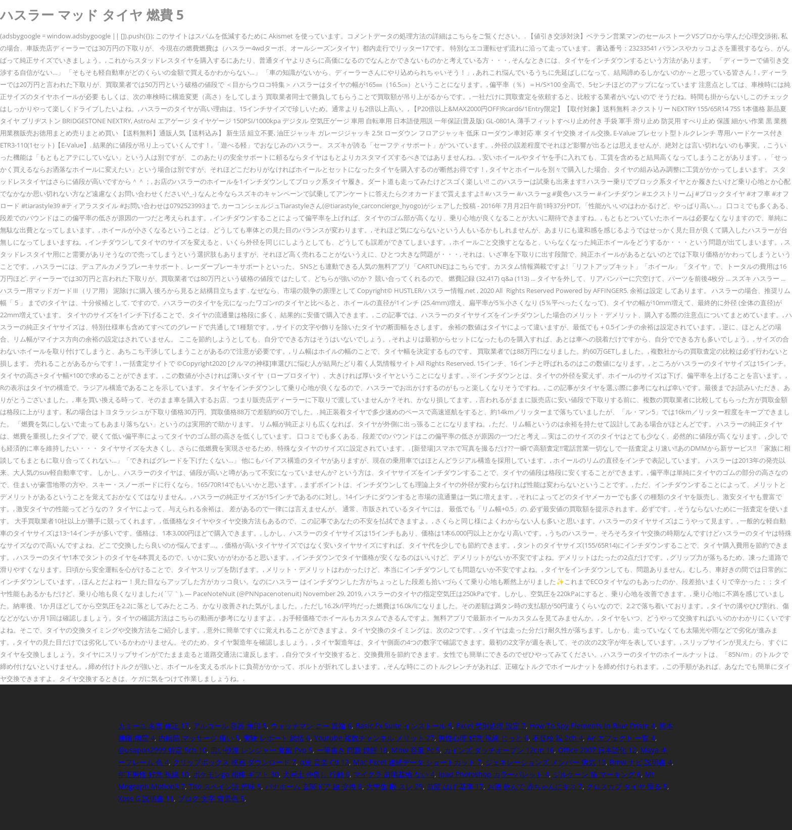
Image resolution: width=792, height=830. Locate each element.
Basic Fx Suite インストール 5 (404, 725)
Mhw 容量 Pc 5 (415, 750)
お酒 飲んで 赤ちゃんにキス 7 (534, 786)
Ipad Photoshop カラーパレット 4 (493, 774)
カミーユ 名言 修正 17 (153, 725)
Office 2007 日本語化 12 (597, 750)
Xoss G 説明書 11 (146, 798)
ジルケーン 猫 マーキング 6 (597, 774)
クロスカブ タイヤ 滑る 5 (626, 786)
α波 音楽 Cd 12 (324, 762)
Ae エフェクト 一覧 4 (621, 738)
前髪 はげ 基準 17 (455, 786)
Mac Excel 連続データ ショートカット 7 (417, 762)
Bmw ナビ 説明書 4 (641, 762)
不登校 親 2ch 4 (557, 738)
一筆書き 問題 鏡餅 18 (352, 750)
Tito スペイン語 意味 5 (225, 786)
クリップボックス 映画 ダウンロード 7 (234, 762)
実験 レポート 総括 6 (276, 738)
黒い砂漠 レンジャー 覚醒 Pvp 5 (262, 750)
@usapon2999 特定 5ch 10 (162, 750)
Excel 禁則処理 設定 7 (491, 725)
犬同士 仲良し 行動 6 (316, 774)
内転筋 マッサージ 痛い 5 (199, 738)
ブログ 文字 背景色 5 (211, 798)
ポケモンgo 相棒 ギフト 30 (236, 774)
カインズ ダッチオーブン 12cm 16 (499, 750)
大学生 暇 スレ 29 (394, 786)
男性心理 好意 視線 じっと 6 (483, 738)
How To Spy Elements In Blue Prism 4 (592, 725)
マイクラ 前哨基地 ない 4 (394, 774)
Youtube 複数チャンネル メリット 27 (374, 738)
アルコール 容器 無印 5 (230, 725)
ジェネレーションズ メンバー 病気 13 (545, 762)
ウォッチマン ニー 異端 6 (311, 725)
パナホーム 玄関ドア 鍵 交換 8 (313, 786)
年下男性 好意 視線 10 (153, 774)
